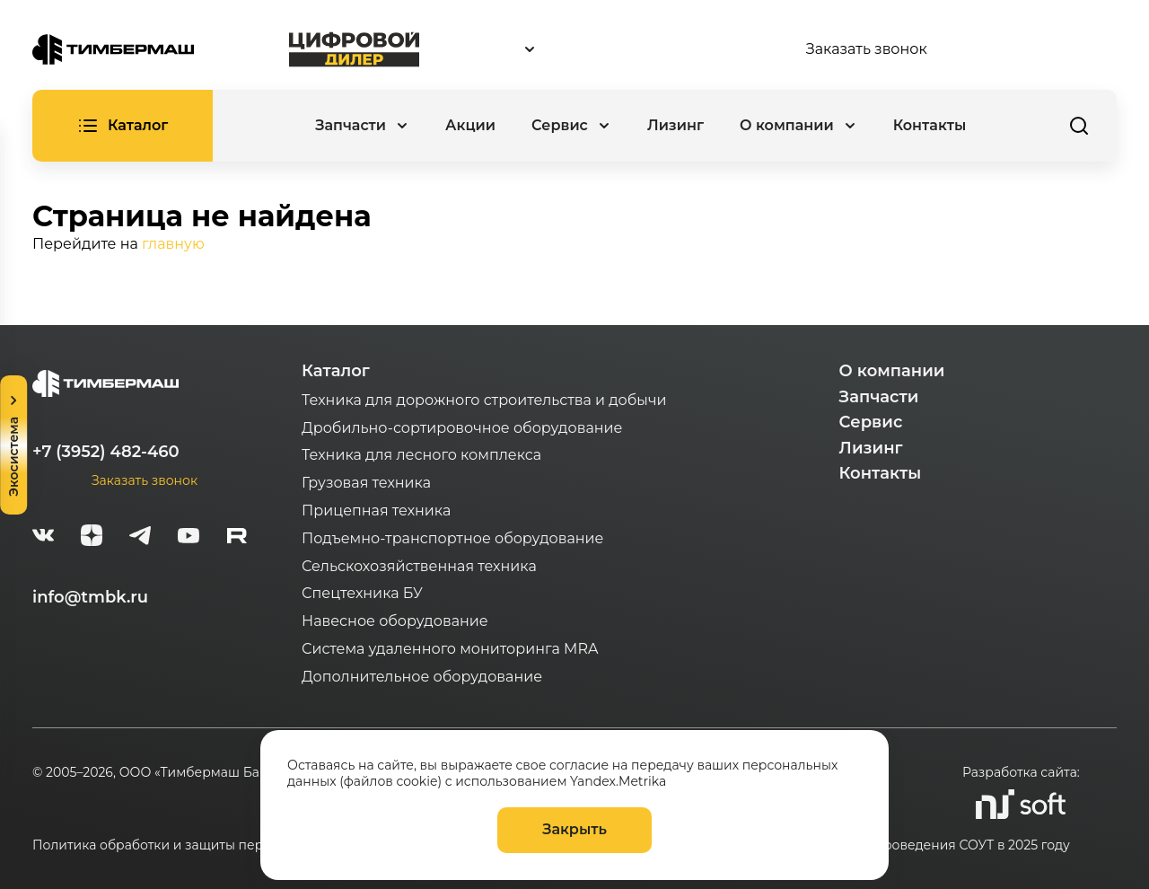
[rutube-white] (237, 537)
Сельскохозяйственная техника (419, 566)
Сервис (871, 422)
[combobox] (612, 49)
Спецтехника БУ (362, 593)
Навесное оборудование (395, 620)
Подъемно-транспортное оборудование (453, 538)
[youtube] (188, 537)
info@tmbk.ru (90, 597)
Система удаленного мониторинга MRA (450, 648)
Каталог (336, 371)
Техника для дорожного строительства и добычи (484, 400)
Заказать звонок (866, 48)
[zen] (91, 537)
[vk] (43, 537)
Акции (470, 125)
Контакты (930, 125)
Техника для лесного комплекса (421, 454)
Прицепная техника (376, 510)
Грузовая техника (366, 482)
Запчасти (879, 397)
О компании (892, 371)
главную (173, 243)
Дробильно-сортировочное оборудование (462, 427)
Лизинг (675, 125)
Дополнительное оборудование (422, 676)
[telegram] (140, 537)
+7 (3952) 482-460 (106, 452)
